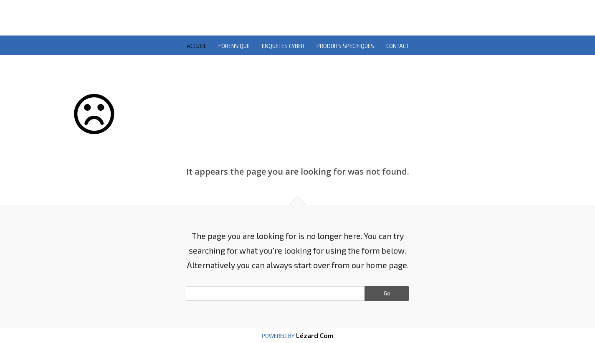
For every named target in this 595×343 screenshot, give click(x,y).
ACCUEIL (196, 46)
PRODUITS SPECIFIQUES (345, 46)
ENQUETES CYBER (283, 46)
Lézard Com (314, 335)
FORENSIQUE (234, 46)
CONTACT (397, 46)
